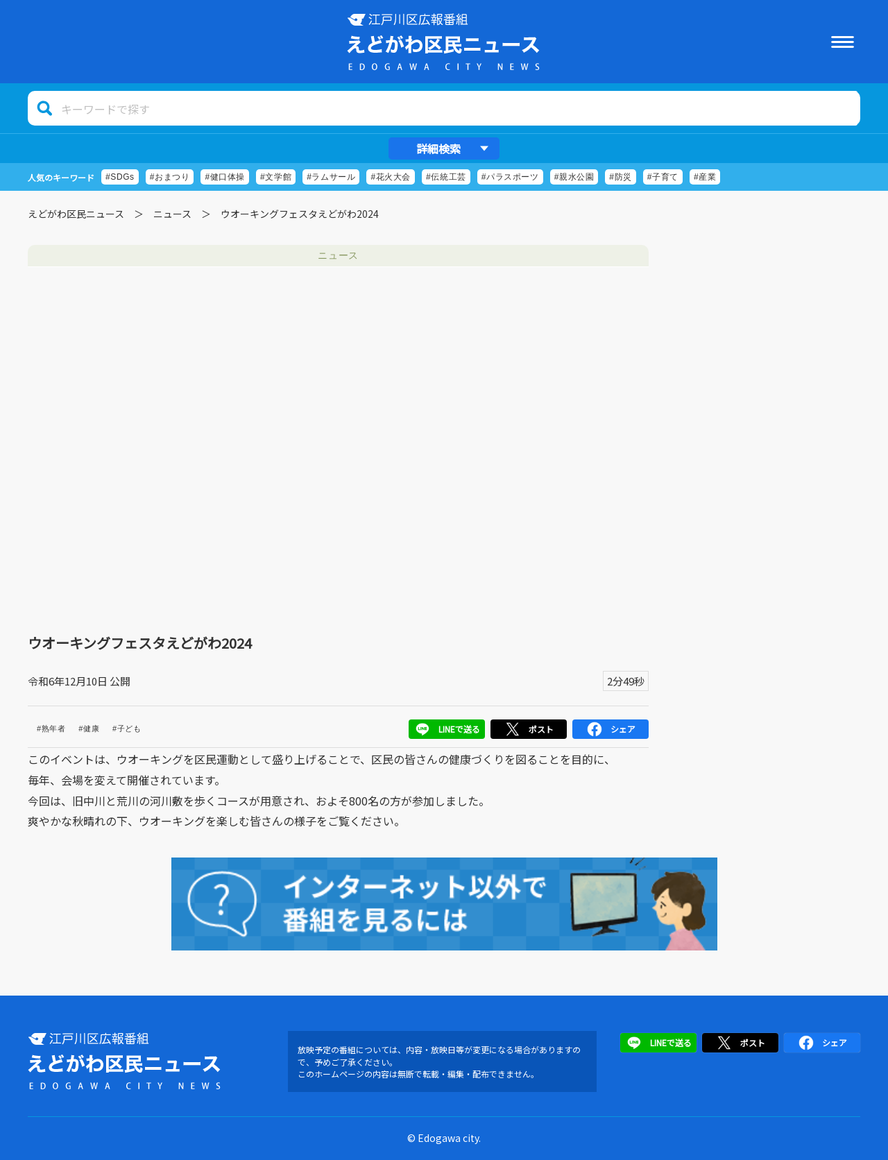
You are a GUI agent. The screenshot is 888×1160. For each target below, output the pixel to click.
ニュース (172, 214)
